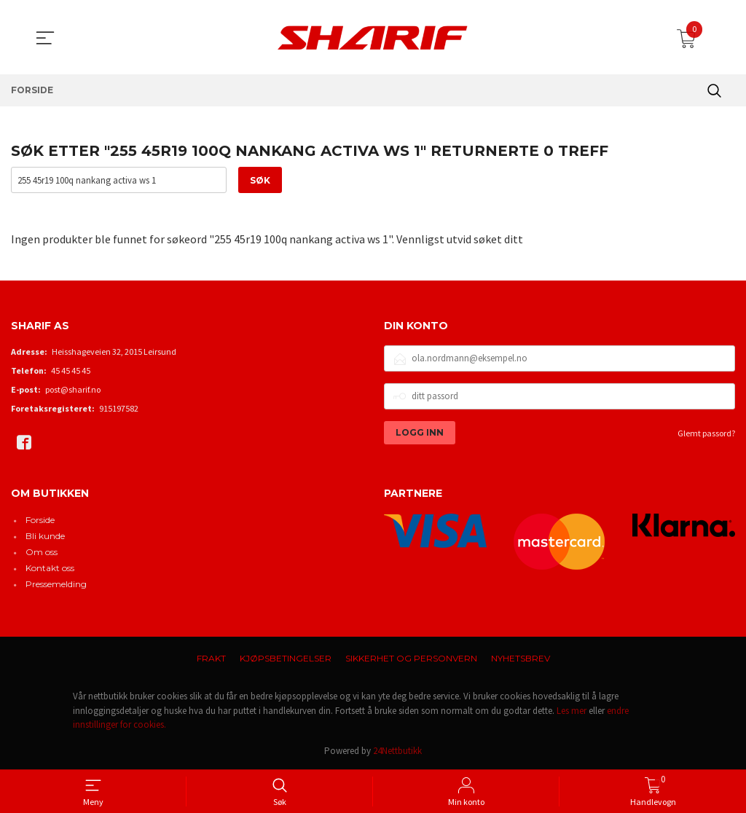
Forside (40, 519)
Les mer (571, 710)
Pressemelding (56, 583)
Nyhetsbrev (520, 658)
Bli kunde (45, 535)
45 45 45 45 (70, 370)
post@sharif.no (73, 389)
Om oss (41, 551)
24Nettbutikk (397, 751)
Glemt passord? (706, 433)
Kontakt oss (49, 567)
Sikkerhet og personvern (411, 658)
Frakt (211, 658)
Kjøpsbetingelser (285, 658)
